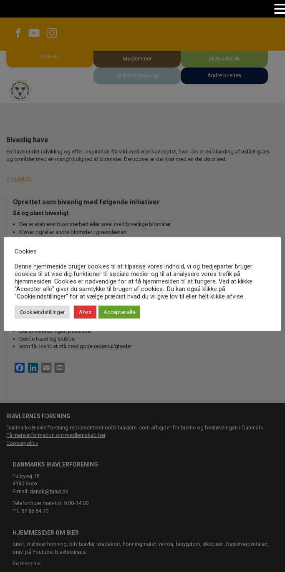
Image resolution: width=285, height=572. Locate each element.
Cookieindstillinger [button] (42, 312)
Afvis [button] (85, 312)
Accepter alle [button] (119, 312)
